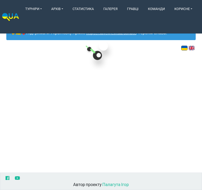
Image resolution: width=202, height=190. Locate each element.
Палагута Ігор (115, 184)
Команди (156, 9)
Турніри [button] (32, 9)
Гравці (133, 9)
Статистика (83, 9)
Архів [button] (56, 9)
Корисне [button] (182, 9)
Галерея (110, 9)
